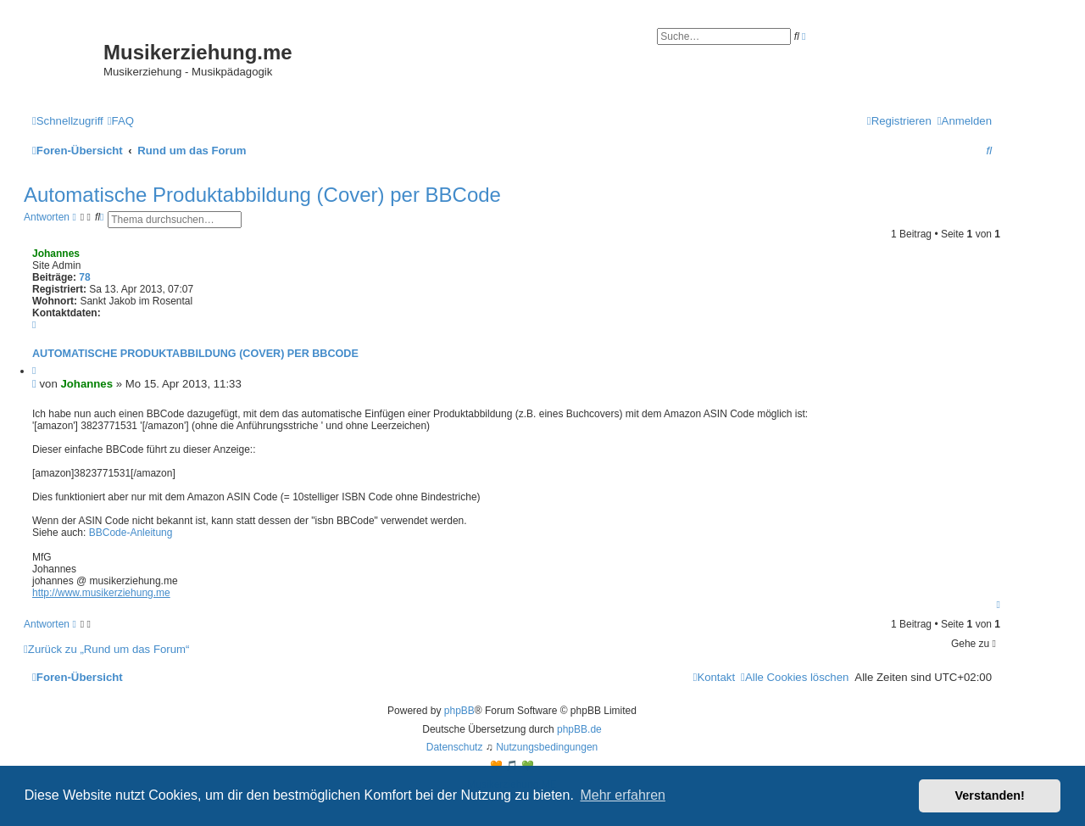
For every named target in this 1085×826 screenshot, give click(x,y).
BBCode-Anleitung (131, 533)
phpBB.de (579, 729)
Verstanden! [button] (990, 795)
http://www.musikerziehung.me (101, 593)
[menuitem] (121, 121)
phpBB (459, 711)
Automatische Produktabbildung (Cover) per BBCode (262, 194)
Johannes (56, 254)
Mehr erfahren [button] (622, 795)
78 (84, 277)
